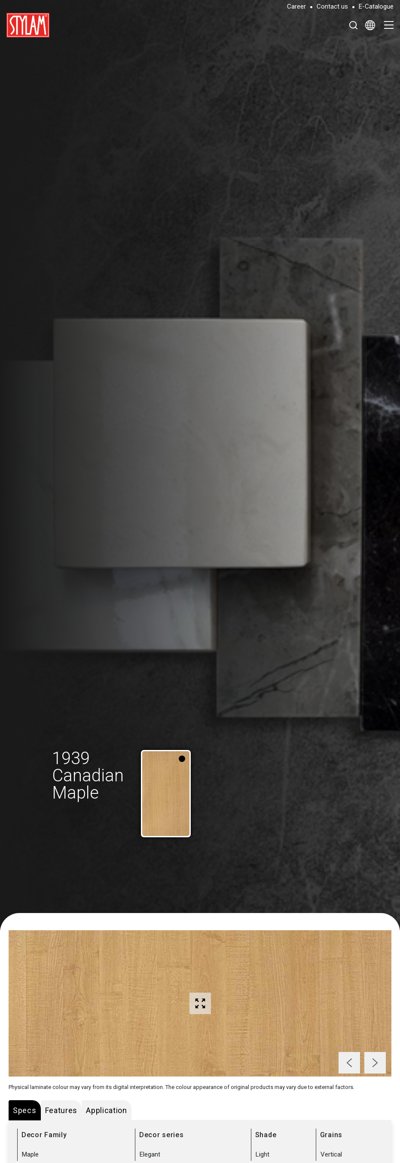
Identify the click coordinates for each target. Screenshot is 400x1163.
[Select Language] (370, 25)
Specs (25, 1110)
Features (61, 1110)
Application (106, 1110)
